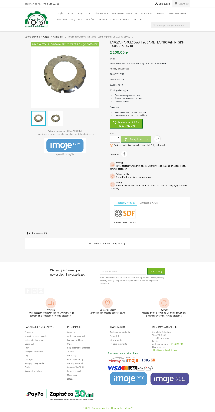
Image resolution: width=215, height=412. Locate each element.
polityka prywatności (76, 336)
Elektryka (29, 359)
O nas (69, 344)
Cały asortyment (120, 19)
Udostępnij (124, 154)
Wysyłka (71, 332)
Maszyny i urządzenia (70, 19)
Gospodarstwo (177, 13)
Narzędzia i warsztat (124, 13)
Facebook (28, 291)
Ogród (90, 19)
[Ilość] (113, 139)
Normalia (146, 13)
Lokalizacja (72, 355)
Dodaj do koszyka (136, 139)
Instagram (41, 291)
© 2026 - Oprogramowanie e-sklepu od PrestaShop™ (107, 408)
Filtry (71, 13)
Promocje (29, 332)
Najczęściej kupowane (34, 340)
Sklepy (70, 378)
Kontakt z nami (74, 371)
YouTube (34, 291)
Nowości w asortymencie (36, 336)
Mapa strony (73, 375)
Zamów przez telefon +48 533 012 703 (126, 124)
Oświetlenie (101, 13)
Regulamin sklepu (75, 340)
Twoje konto (117, 326)
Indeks (117, 222)
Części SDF (84, 13)
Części (60, 13)
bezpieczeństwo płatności (78, 347)
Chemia (160, 13)
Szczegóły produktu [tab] (125, 202)
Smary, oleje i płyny (33, 371)
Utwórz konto (116, 340)
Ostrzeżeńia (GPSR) (75, 367)
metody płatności (75, 363)
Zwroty (70, 351)
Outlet (138, 19)
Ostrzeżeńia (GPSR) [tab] (149, 202)
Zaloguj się (115, 336)
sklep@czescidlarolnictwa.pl (165, 350)
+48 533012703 (51, 3)
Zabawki (102, 19)
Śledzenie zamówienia (120, 332)
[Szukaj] (170, 25)
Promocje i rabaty (75, 359)
